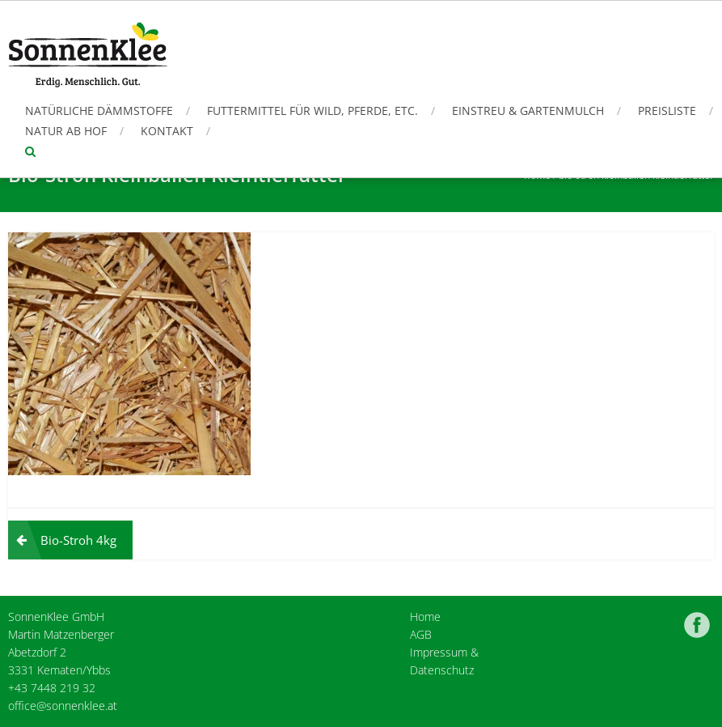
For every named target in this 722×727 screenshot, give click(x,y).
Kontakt (167, 130)
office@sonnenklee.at (62, 705)
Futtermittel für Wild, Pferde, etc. (312, 110)
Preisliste (667, 110)
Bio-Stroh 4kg (78, 540)
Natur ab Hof (66, 130)
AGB (421, 634)
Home (425, 616)
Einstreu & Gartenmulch (528, 110)
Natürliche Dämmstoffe (99, 110)
